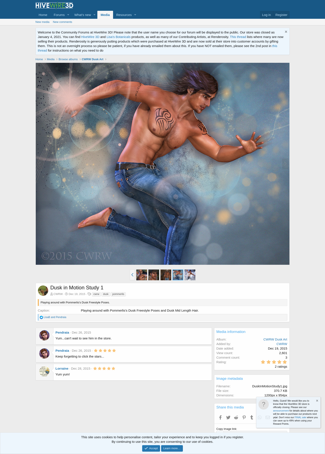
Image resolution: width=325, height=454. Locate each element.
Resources (124, 15)
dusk (105, 294)
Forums (59, 15)
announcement (281, 410)
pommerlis (118, 294)
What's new (82, 15)
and (55, 317)
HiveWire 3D (90, 37)
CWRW (58, 294)
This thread (238, 37)
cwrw (96, 294)
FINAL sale (300, 417)
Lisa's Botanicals (119, 37)
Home (43, 15)
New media (43, 22)
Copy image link (226, 428)
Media (105, 15)
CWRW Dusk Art (275, 339)
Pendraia (62, 332)
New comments (62, 22)
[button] (68, 15)
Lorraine (62, 368)
